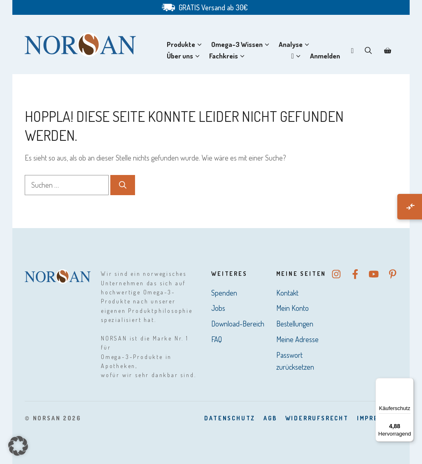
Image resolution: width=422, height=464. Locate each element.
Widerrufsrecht (317, 418)
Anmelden (325, 55)
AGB (270, 418)
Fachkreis (228, 56)
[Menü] (409, 383)
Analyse (295, 44)
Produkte (186, 44)
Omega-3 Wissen (242, 44)
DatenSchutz (229, 418)
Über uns (185, 56)
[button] (368, 50)
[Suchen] (122, 185)
